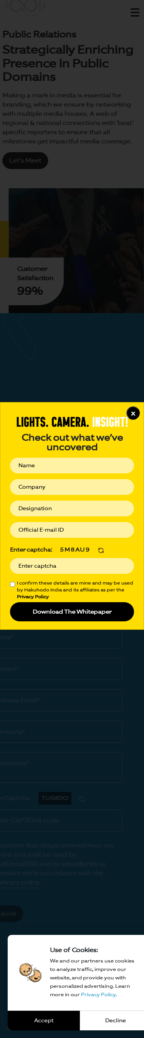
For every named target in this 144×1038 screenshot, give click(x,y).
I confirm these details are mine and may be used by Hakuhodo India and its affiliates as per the (75, 589)
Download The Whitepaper (72, 611)
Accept (43, 1020)
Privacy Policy (98, 994)
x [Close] (133, 413)
